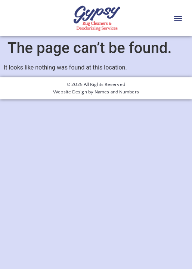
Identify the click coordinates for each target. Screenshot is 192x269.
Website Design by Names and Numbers (96, 92)
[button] (178, 18)
